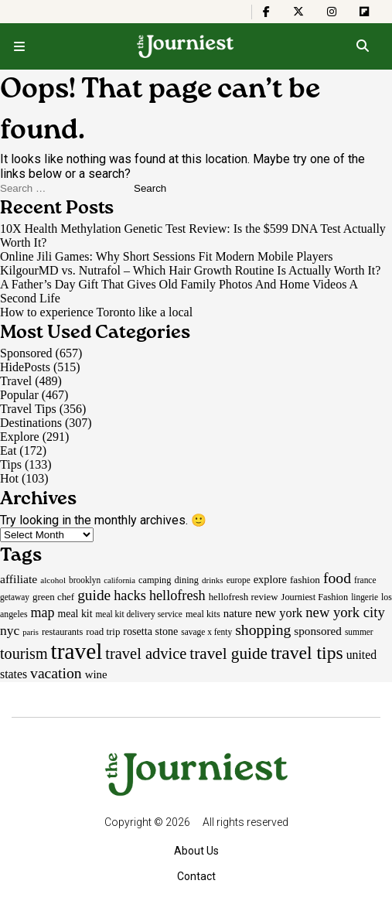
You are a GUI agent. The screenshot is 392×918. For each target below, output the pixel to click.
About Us (196, 851)
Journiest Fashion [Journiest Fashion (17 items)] (315, 597)
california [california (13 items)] (119, 580)
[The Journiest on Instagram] (331, 11)
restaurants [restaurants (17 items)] (62, 631)
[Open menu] (19, 46)
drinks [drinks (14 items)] (212, 580)
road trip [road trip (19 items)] (103, 631)
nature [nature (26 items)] (237, 613)
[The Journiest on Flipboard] (364, 11)
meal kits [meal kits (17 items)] (203, 614)
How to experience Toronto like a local (96, 312)
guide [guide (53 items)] (94, 595)
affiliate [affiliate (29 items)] (18, 578)
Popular (19, 394)
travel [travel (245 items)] (77, 651)
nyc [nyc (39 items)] (9, 630)
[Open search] (362, 46)
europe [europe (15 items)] (239, 580)
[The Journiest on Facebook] (266, 11)
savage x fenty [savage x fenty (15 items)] (206, 631)
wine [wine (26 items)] (96, 674)
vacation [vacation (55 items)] (56, 672)
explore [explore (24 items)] (270, 579)
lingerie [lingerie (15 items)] (364, 597)
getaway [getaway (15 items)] (14, 597)
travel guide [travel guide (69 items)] (228, 653)
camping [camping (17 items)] (154, 580)
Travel (16, 380)
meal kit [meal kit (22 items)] (75, 613)
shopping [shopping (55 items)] (263, 629)
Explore (19, 436)
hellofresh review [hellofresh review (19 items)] (243, 596)
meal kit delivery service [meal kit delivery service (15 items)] (139, 614)
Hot (9, 478)
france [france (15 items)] (365, 580)
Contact (196, 876)
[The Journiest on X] (298, 11)
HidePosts (25, 367)
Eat (8, 450)
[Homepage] (186, 46)
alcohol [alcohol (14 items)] (53, 580)
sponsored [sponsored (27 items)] (318, 630)
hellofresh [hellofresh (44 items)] (177, 595)
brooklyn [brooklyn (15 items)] (85, 580)
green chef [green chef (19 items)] (53, 596)
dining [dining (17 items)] (186, 580)
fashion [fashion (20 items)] (305, 579)
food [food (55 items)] (337, 577)
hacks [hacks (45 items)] (130, 595)
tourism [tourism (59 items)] (24, 653)
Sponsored (26, 353)
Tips (11, 464)
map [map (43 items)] (43, 612)
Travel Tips (28, 408)
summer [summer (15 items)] (359, 631)
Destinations (31, 422)
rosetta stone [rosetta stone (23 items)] (150, 631)
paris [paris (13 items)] (30, 632)
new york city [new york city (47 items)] (344, 612)
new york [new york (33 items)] (278, 613)
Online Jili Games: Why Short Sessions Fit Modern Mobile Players (168, 256)
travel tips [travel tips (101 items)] (307, 653)
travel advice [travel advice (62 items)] (145, 653)
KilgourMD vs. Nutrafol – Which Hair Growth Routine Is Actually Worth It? (190, 270)
